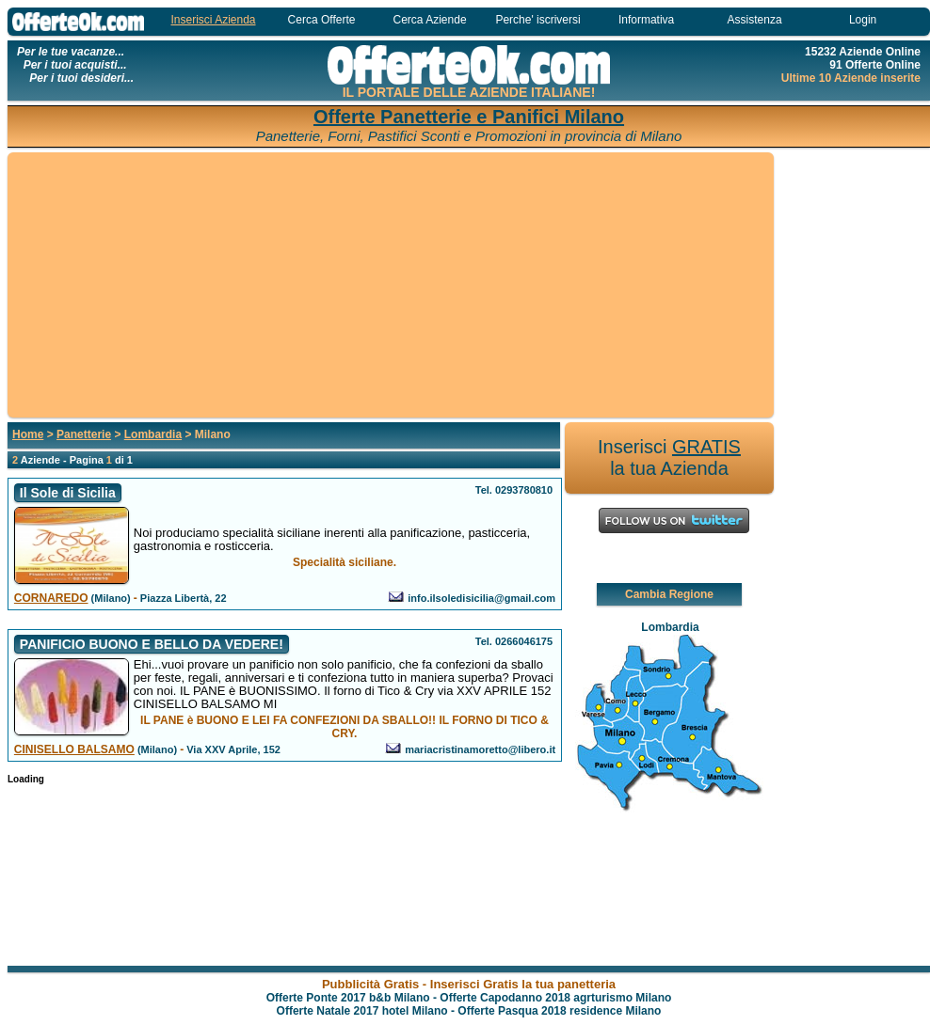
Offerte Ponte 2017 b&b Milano (348, 997)
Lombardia (153, 434)
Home (27, 434)
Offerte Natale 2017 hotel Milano (362, 1010)
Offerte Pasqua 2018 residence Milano (559, 1010)
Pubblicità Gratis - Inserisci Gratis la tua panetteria (469, 984)
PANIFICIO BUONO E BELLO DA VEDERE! (151, 644)
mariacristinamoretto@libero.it (480, 749)
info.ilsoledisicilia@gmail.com (481, 598)
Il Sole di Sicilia (68, 492)
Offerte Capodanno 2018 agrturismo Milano (555, 997)
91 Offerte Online (875, 64)
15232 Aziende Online (863, 51)
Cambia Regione (669, 594)
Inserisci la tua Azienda (669, 457)
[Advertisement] (390, 286)
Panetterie (83, 434)
